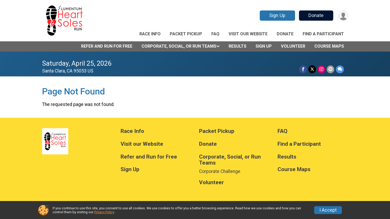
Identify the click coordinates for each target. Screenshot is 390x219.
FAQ (215, 33)
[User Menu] (343, 15)
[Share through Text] (340, 69)
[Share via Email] (330, 69)
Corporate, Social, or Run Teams (179, 46)
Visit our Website (248, 33)
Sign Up (277, 15)
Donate (316, 15)
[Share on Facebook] (303, 69)
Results (237, 46)
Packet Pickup (186, 33)
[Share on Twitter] (312, 69)
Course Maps (329, 46)
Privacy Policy (104, 212)
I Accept (328, 210)
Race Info (150, 33)
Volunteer (293, 46)
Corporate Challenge (219, 171)
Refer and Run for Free (106, 46)
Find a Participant (323, 33)
